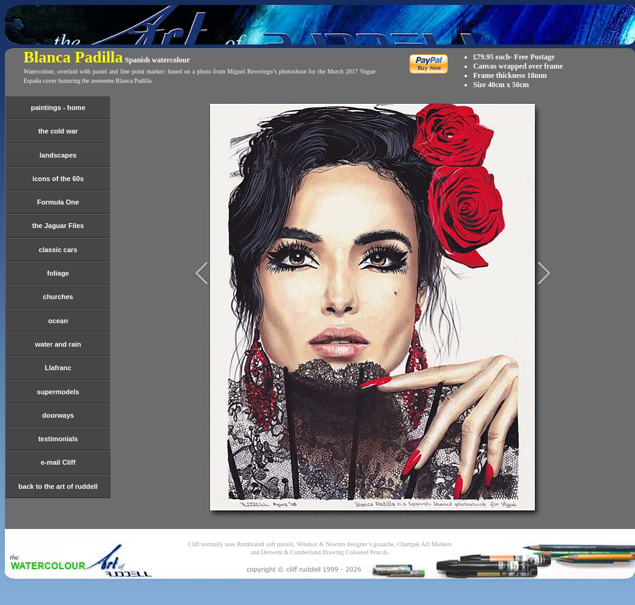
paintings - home (58, 107)
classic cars (58, 249)
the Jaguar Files (58, 225)
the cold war (58, 131)
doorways (58, 415)
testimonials (58, 438)
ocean (58, 320)
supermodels (58, 392)
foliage (58, 273)
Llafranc (58, 367)
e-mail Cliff (58, 462)
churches (58, 296)
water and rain (58, 344)
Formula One (58, 202)
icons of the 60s (57, 178)
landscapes (58, 155)
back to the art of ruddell (58, 486)
